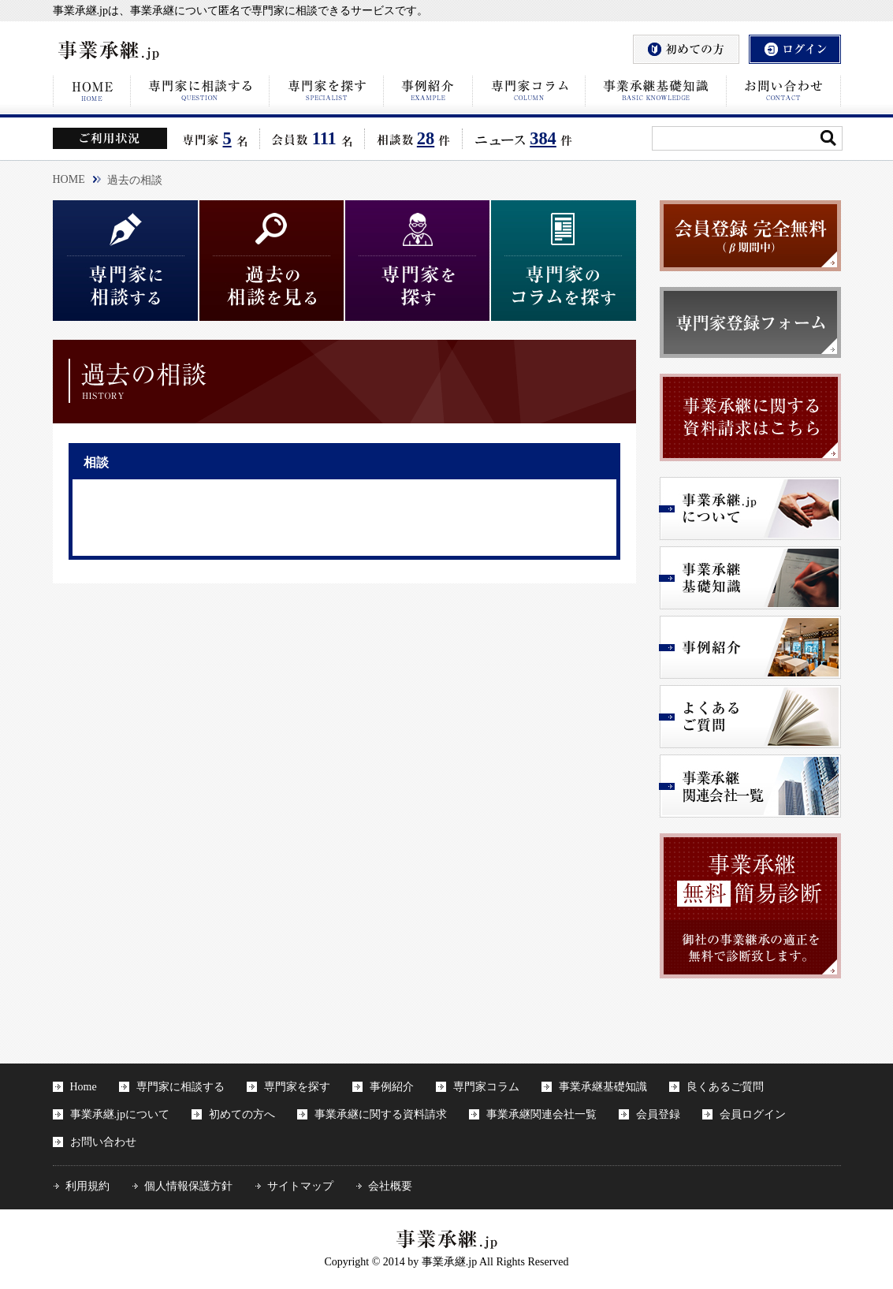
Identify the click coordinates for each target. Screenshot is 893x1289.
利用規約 (87, 1186)
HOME (69, 179)
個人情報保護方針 (188, 1186)
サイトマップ (300, 1186)
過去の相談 (134, 180)
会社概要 (390, 1186)
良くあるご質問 (725, 1087)
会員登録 (658, 1114)
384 (543, 138)
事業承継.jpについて (119, 1114)
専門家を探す (297, 1087)
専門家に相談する (180, 1087)
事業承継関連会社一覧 (541, 1114)
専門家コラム (486, 1087)
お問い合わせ (103, 1142)
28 (425, 138)
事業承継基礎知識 (603, 1087)
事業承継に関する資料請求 (380, 1114)
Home (83, 1087)
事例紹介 (392, 1087)
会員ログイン (753, 1114)
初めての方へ (242, 1114)
